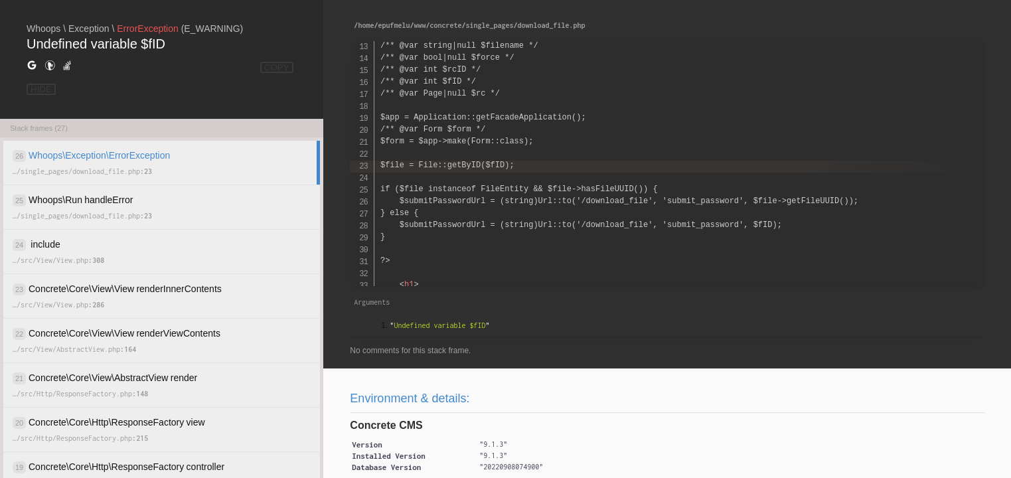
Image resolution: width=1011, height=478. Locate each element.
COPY (276, 67)
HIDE (41, 89)
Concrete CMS (386, 425)
